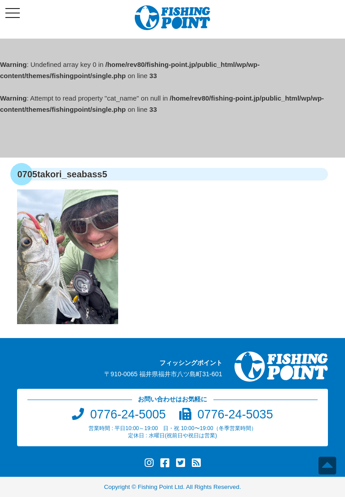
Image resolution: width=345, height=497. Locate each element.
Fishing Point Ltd (160, 487)
